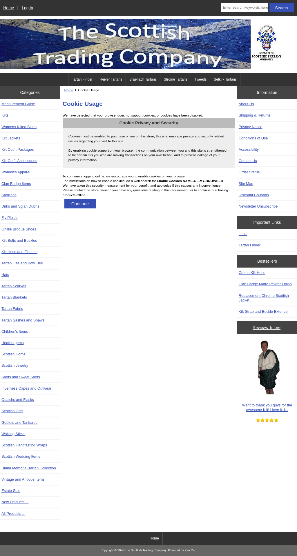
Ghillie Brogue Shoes (18, 229)
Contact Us (248, 161)
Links (243, 234)
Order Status (249, 172)
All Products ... (13, 513)
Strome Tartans (175, 79)
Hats (5, 274)
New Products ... (15, 502)
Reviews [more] (267, 327)
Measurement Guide (18, 104)
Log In (27, 8)
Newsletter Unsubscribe (258, 206)
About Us (246, 104)
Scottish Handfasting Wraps (24, 445)
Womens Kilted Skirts (19, 127)
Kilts (4, 115)
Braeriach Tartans (143, 79)
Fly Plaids (9, 217)
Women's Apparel (15, 172)
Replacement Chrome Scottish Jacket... (264, 297)
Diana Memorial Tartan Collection (28, 468)
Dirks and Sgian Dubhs (20, 206)
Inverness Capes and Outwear (26, 388)
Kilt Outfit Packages (17, 149)
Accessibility (249, 149)
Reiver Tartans (111, 79)
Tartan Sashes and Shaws (22, 320)
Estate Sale (10, 490)
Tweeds (201, 79)
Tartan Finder (82, 79)
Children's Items (14, 331)
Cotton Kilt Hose (252, 272)
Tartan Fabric (12, 308)
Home (8, 8)
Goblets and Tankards (19, 422)
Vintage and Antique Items (23, 479)
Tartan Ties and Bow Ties (22, 263)
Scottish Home (13, 354)
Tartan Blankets (14, 297)
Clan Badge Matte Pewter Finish (265, 284)
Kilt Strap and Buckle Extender (264, 311)
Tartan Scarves (13, 286)
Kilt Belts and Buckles (19, 240)
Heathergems (12, 343)
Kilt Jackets (10, 138)
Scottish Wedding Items (20, 456)
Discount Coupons (254, 195)
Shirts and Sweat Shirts (20, 377)
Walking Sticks (13, 434)
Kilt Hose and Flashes (19, 252)
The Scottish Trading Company (145, 550)
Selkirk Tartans (225, 79)
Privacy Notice (250, 127)
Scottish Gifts (12, 411)
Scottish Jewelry (14, 365)
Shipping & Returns (255, 115)
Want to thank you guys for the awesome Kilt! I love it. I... (267, 375)
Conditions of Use (253, 138)
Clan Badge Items (16, 183)
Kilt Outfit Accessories (19, 161)
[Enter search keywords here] (244, 7)
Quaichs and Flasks (17, 399)
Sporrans (9, 195)
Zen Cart (191, 550)
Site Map (246, 183)
